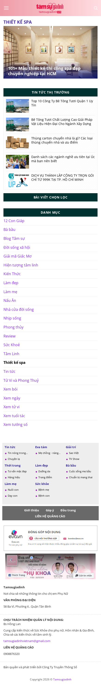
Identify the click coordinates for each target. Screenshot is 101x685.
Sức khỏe (42, 484)
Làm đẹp (10, 282)
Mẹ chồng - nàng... (49, 453)
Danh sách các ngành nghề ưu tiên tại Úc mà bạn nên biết (63, 159)
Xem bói (10, 389)
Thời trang (12, 465)
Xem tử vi (11, 406)
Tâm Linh (11, 353)
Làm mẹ (10, 291)
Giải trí (71, 447)
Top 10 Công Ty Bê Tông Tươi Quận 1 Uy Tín (62, 103)
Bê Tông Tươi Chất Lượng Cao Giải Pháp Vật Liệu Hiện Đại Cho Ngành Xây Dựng (61, 122)
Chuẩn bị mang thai (80, 477)
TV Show (74, 459)
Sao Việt (74, 453)
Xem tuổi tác (14, 415)
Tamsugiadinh (62, 679)
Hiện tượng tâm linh (20, 265)
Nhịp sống (12, 318)
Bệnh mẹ (43, 489)
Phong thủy (13, 327)
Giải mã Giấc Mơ (17, 256)
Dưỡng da (44, 471)
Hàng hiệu (14, 477)
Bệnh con (44, 495)
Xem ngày (11, 398)
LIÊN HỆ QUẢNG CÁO (50, 516)
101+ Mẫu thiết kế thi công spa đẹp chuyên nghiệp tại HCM (44, 71)
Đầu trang (68, 510)
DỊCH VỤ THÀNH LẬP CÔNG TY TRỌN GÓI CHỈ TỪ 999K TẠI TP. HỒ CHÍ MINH (62, 177)
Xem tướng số (15, 424)
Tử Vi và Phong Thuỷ (21, 380)
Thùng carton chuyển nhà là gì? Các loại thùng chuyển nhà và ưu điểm (62, 140)
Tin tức (9, 371)
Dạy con (12, 495)
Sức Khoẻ (11, 344)
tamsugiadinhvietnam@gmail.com (26, 641)
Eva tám (41, 447)
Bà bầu (9, 229)
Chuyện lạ (14, 459)
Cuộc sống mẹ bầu (80, 471)
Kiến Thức (12, 273)
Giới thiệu (31, 510)
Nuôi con (13, 489)
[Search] (96, 8)
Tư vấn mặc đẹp (17, 471)
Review (9, 336)
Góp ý (50, 510)
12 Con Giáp (13, 220)
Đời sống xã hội (16, 247)
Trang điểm (45, 477)
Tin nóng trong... (18, 453)
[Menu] (6, 8)
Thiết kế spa (14, 362)
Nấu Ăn (9, 300)
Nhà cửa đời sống (18, 309)
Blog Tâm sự (14, 238)
